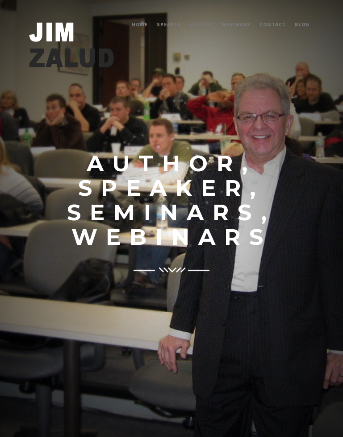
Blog (302, 24)
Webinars (236, 24)
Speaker (169, 24)
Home (140, 24)
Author (201, 24)
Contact (272, 24)
